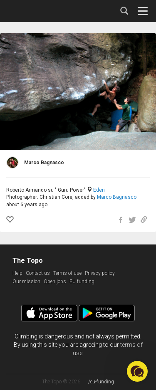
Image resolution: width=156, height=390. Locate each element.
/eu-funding (101, 382)
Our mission (26, 281)
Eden (99, 190)
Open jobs (55, 281)
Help (17, 273)
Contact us (38, 273)
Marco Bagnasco (116, 197)
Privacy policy (100, 273)
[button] (137, 371)
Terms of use (67, 273)
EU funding (81, 281)
